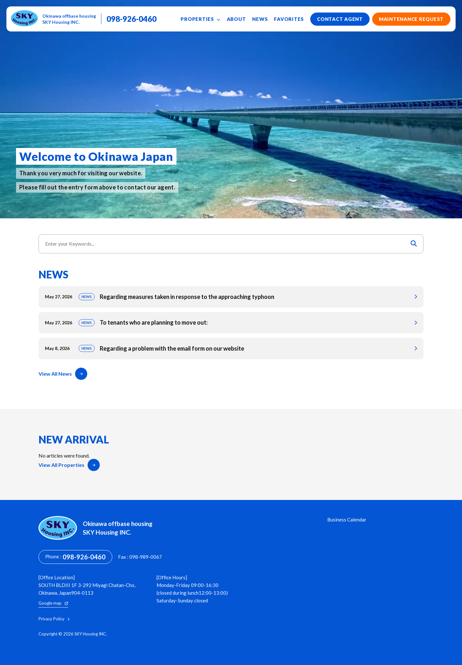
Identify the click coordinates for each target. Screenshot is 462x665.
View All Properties (69, 465)
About (236, 19)
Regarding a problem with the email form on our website (231, 348)
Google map (53, 603)
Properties (200, 19)
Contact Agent (340, 19)
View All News (62, 374)
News (260, 19)
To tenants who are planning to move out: (231, 323)
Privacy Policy (53, 619)
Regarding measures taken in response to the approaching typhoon (231, 297)
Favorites (289, 19)
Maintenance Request (411, 19)
